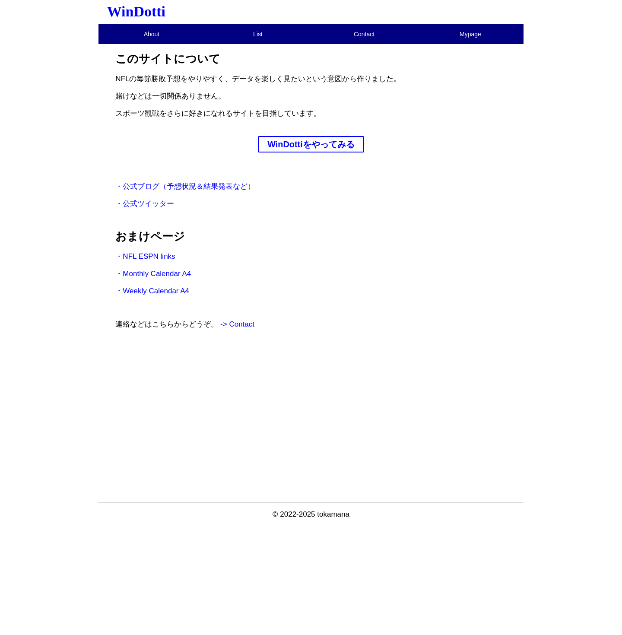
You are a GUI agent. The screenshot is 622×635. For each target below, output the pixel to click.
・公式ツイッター (144, 204)
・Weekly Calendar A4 (152, 291)
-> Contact (237, 324)
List (258, 34)
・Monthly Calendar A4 (153, 274)
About (152, 34)
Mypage (470, 34)
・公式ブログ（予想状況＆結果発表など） (185, 186)
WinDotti (136, 11)
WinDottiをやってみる (311, 144)
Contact (364, 34)
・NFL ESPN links (145, 256)
